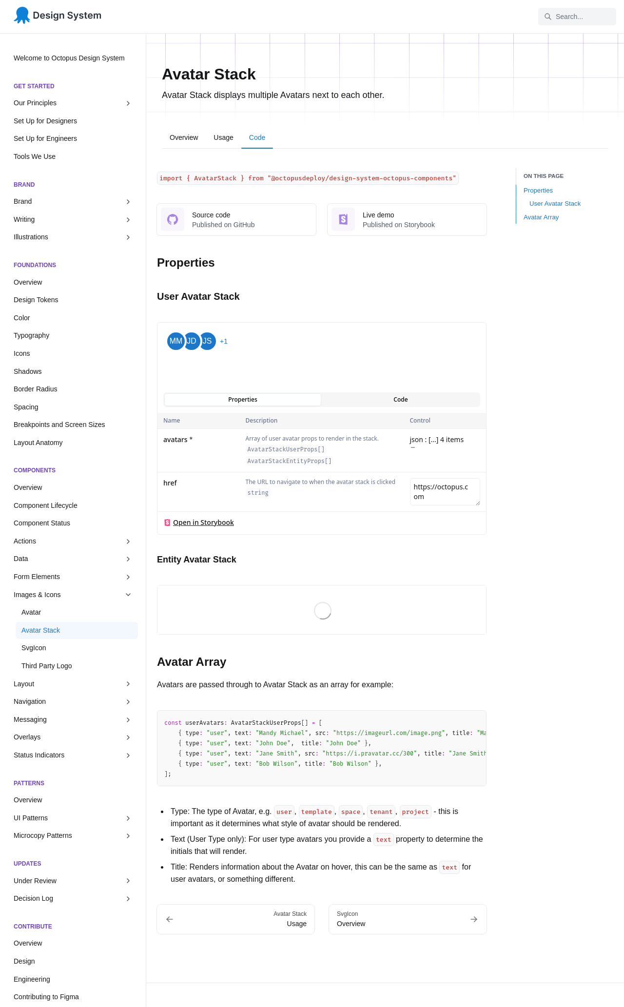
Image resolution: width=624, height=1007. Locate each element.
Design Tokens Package (352, 938)
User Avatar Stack (555, 203)
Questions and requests (505, 953)
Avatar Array (541, 217)
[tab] (184, 139)
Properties (538, 190)
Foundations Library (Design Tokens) (217, 953)
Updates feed (489, 938)
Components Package (349, 969)
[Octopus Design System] (58, 16)
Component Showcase (349, 984)
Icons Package (337, 953)
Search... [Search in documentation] (563, 16)
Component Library (191, 938)
